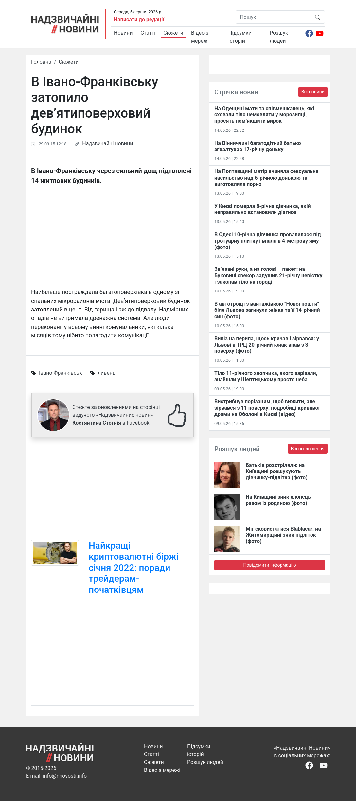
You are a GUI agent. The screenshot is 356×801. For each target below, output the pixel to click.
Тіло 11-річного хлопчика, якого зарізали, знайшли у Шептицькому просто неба (265, 376)
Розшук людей (279, 37)
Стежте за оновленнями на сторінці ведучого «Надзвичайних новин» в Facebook (116, 415)
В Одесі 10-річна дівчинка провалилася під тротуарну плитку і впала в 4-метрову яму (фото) (267, 240)
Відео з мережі (200, 37)
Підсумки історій (240, 37)
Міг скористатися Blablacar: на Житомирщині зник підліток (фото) (283, 535)
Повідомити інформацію (269, 565)
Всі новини (313, 91)
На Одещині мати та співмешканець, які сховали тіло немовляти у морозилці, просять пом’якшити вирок (264, 114)
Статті (147, 33)
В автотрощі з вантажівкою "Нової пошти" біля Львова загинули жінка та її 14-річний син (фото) (267, 310)
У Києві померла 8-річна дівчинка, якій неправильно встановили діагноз (262, 209)
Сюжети (173, 33)
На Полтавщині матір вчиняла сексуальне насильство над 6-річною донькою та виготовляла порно (266, 177)
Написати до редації (139, 19)
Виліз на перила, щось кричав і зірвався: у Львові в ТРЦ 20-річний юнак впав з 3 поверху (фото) (266, 344)
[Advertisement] (112, 488)
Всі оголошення (308, 448)
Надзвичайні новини (107, 143)
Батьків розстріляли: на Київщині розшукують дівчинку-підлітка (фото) (277, 471)
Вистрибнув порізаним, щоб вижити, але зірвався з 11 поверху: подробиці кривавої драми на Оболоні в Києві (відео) (267, 407)
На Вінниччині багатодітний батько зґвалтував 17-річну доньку (257, 146)
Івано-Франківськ (60, 373)
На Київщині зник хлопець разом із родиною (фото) (278, 500)
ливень (107, 373)
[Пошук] (273, 17)
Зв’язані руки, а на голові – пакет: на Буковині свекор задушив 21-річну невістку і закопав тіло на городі (268, 275)
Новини (123, 33)
